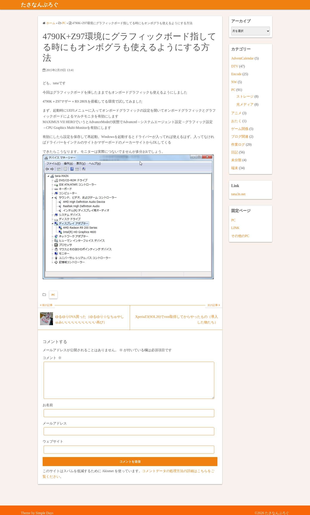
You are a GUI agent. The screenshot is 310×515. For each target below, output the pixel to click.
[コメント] (129, 383)
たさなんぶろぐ (40, 5)
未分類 (236, 160)
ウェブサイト (53, 448)
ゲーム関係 (239, 129)
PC (53, 294)
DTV (234, 66)
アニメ (236, 113)
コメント (52, 358)
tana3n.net (238, 194)
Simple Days (44, 513)
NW (234, 82)
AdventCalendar (242, 58)
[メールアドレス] (129, 438)
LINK (235, 228)
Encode (236, 74)
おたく (236, 121)
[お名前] (129, 420)
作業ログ (238, 144)
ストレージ (245, 96)
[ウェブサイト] (129, 456)
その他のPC (240, 236)
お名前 (48, 411)
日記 (234, 152)
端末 (234, 168)
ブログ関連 (239, 136)
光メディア (245, 104)
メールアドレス (55, 430)
